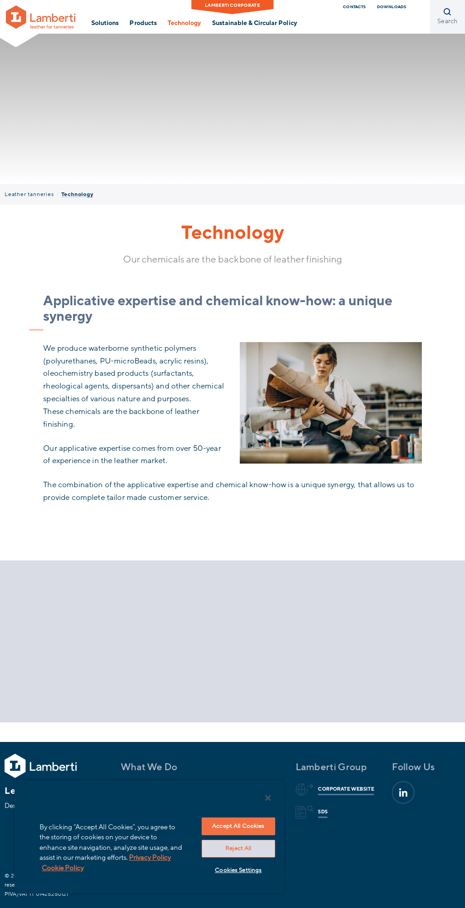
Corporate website (344, 789)
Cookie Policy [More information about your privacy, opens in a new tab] (63, 868)
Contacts (354, 7)
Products (142, 23)
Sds (321, 812)
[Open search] (447, 17)
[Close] (268, 798)
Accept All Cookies (238, 826)
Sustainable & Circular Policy (254, 23)
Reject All (238, 848)
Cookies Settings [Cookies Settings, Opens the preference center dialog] (238, 870)
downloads (391, 7)
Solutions (105, 23)
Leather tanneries (29, 194)
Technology (184, 23)
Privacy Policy (150, 857)
